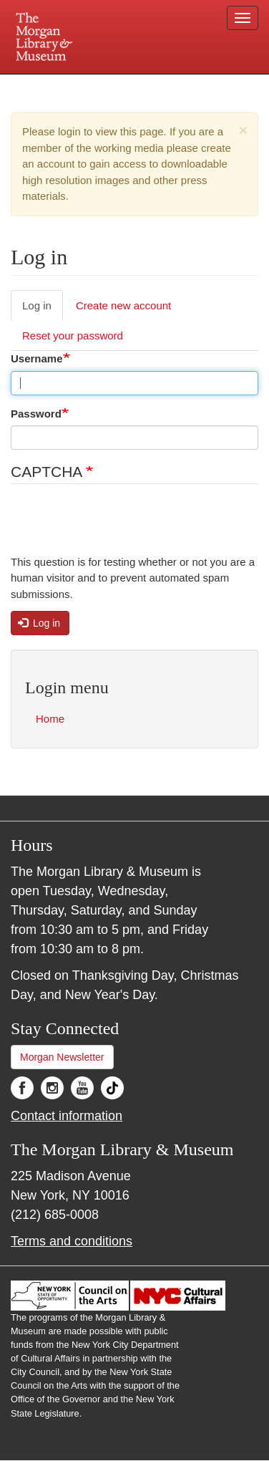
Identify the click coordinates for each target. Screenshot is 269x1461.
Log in (37, 305)
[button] (243, 130)
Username (37, 358)
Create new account (123, 305)
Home (50, 719)
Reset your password (72, 335)
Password (36, 414)
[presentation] (119, 526)
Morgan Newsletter (62, 1057)
